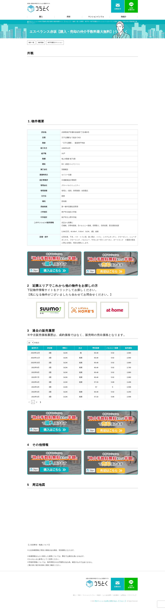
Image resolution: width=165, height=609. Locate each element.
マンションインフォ (96, 17)
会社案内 (116, 595)
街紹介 (123, 17)
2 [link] (36, 402)
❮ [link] (29, 402)
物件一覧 (31, 42)
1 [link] (32, 402)
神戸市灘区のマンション (55, 42)
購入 (41, 17)
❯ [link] (40, 402)
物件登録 (40, 42)
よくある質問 (107, 595)
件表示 (36, 343)
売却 (68, 17)
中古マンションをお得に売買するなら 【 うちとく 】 (111, 601)
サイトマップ (132, 595)
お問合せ (123, 595)
